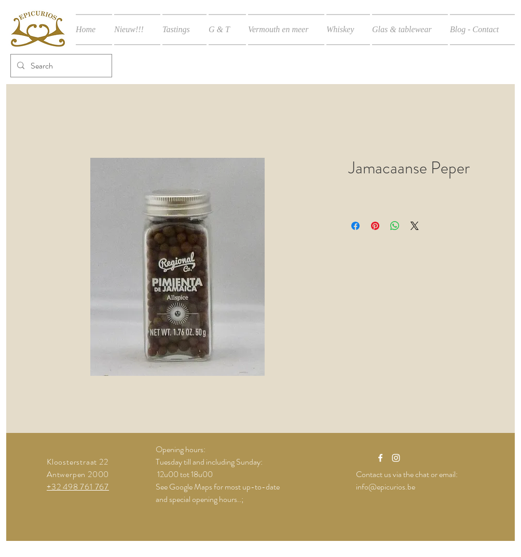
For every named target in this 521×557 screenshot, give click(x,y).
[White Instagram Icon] (396, 458)
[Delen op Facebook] (355, 226)
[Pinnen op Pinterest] (375, 226)
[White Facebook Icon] (380, 458)
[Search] (60, 66)
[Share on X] (414, 226)
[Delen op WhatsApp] (395, 226)
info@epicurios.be (385, 487)
